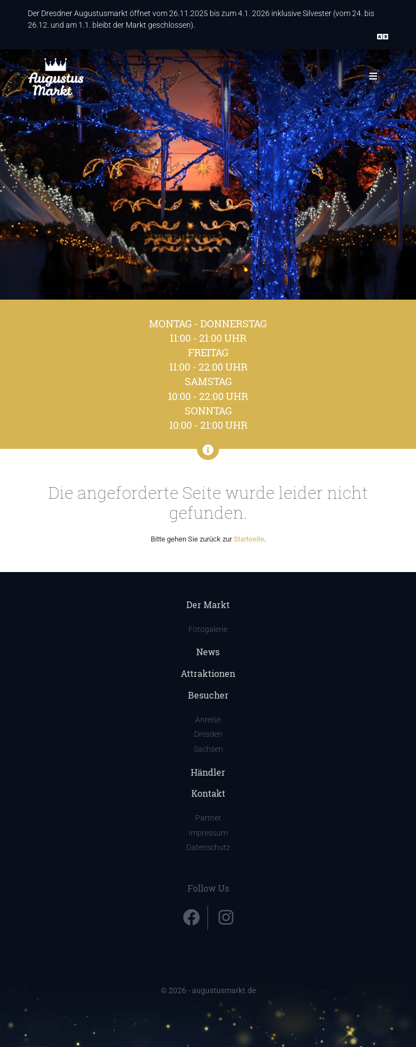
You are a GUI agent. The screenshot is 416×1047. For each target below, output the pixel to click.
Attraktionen (208, 673)
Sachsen (208, 749)
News (208, 651)
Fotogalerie (208, 629)
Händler (208, 772)
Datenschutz (208, 847)
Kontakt (208, 793)
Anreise (208, 720)
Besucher (208, 695)
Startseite (249, 539)
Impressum (208, 833)
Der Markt (208, 604)
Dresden (208, 734)
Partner (208, 818)
